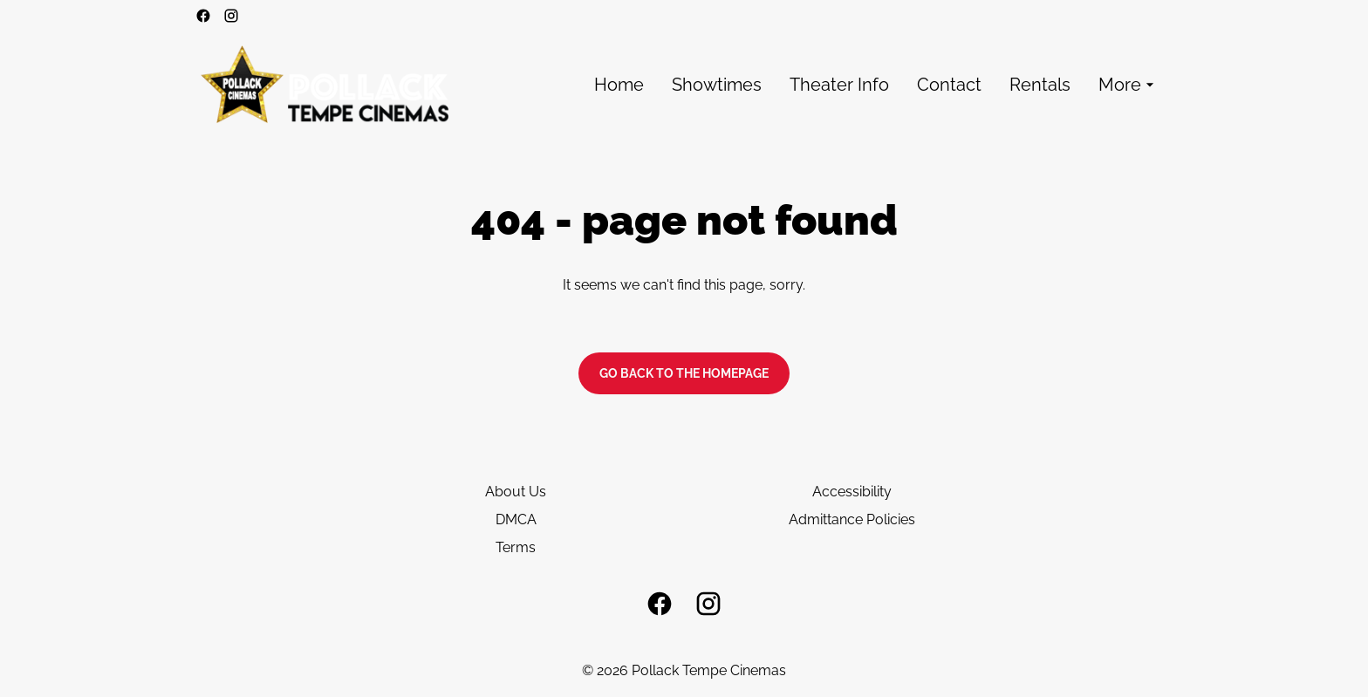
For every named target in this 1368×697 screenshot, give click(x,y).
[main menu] (876, 85)
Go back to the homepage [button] (684, 373)
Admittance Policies (852, 519)
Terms (516, 547)
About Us (515, 491)
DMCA (516, 519)
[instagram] (231, 16)
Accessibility (852, 491)
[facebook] (203, 16)
